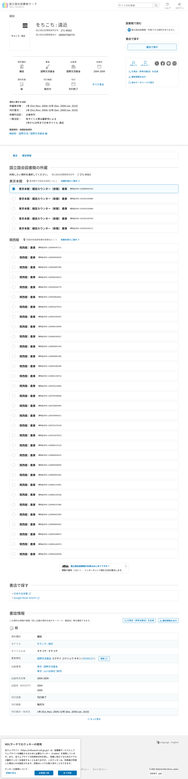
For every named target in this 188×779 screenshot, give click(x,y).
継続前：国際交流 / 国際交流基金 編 (28, 133)
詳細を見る (11, 772)
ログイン (180, 5)
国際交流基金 (44, 658)
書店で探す (152, 47)
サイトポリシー (100, 769)
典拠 (104, 658)
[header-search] (138, 5)
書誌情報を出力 (137, 76)
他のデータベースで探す (141, 82)
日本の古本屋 (22, 593)
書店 (15, 155)
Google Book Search (27, 597)
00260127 (88, 658)
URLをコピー (145, 63)
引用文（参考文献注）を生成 (143, 71)
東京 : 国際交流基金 (47, 666)
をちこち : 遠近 (45, 643)
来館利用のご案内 (71, 181)
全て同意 (67, 772)
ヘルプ (167, 5)
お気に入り (133, 63)
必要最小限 (44, 772)
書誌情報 (26, 155)
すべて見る (98, 84)
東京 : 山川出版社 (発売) (49, 671)
